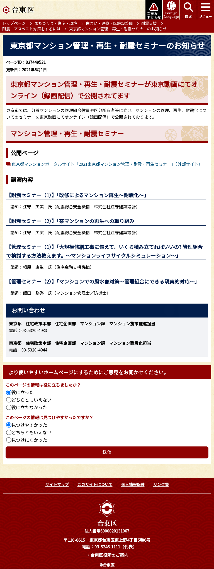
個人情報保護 (133, 484)
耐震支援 (149, 23)
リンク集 (161, 484)
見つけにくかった (29, 439)
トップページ (14, 23)
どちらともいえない (31, 399)
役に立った (22, 392)
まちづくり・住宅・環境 (55, 23)
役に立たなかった (29, 407)
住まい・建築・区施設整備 (109, 23)
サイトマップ (57, 484)
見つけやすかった (29, 424)
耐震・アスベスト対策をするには (31, 28)
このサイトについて (95, 484)
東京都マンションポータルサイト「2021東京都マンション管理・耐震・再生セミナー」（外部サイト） (107, 164)
